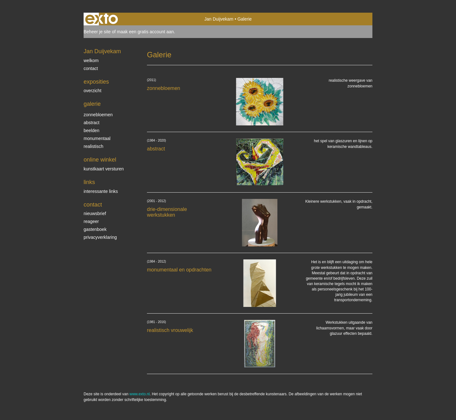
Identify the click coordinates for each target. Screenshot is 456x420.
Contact (93, 204)
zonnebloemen (98, 114)
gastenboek (95, 229)
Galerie (92, 104)
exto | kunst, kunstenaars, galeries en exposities (101, 19)
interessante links (101, 191)
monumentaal (97, 138)
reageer (91, 221)
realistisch (93, 146)
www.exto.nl (140, 394)
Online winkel (100, 159)
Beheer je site (97, 31)
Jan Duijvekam (218, 19)
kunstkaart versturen (104, 168)
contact (91, 68)
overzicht (92, 90)
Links (89, 182)
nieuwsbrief (95, 213)
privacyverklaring (100, 237)
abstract (91, 122)
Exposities (96, 82)
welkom (91, 60)
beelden (91, 130)
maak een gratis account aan (145, 31)
